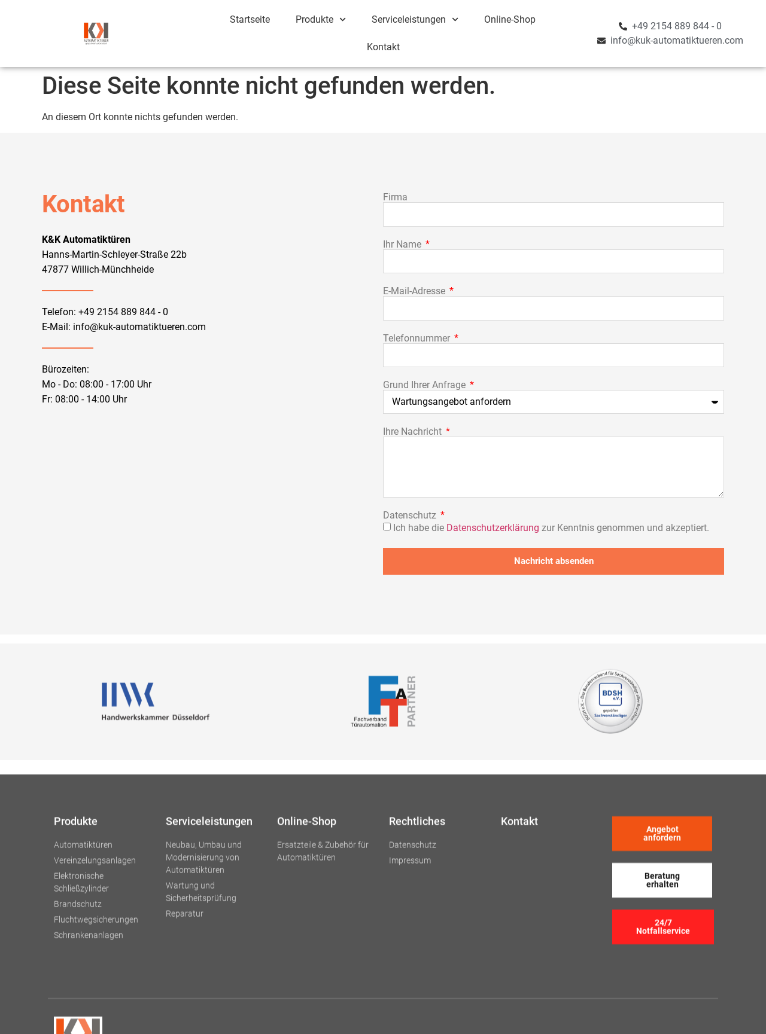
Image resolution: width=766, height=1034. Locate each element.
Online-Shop (510, 19)
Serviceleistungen (415, 19)
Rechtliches (417, 929)
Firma (395, 197)
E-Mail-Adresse (415, 291)
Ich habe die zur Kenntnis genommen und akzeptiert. (551, 527)
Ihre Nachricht (413, 432)
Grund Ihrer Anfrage (425, 385)
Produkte (321, 19)
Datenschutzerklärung (492, 527)
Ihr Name (403, 244)
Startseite (250, 19)
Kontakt (383, 47)
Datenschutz (411, 515)
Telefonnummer (417, 338)
